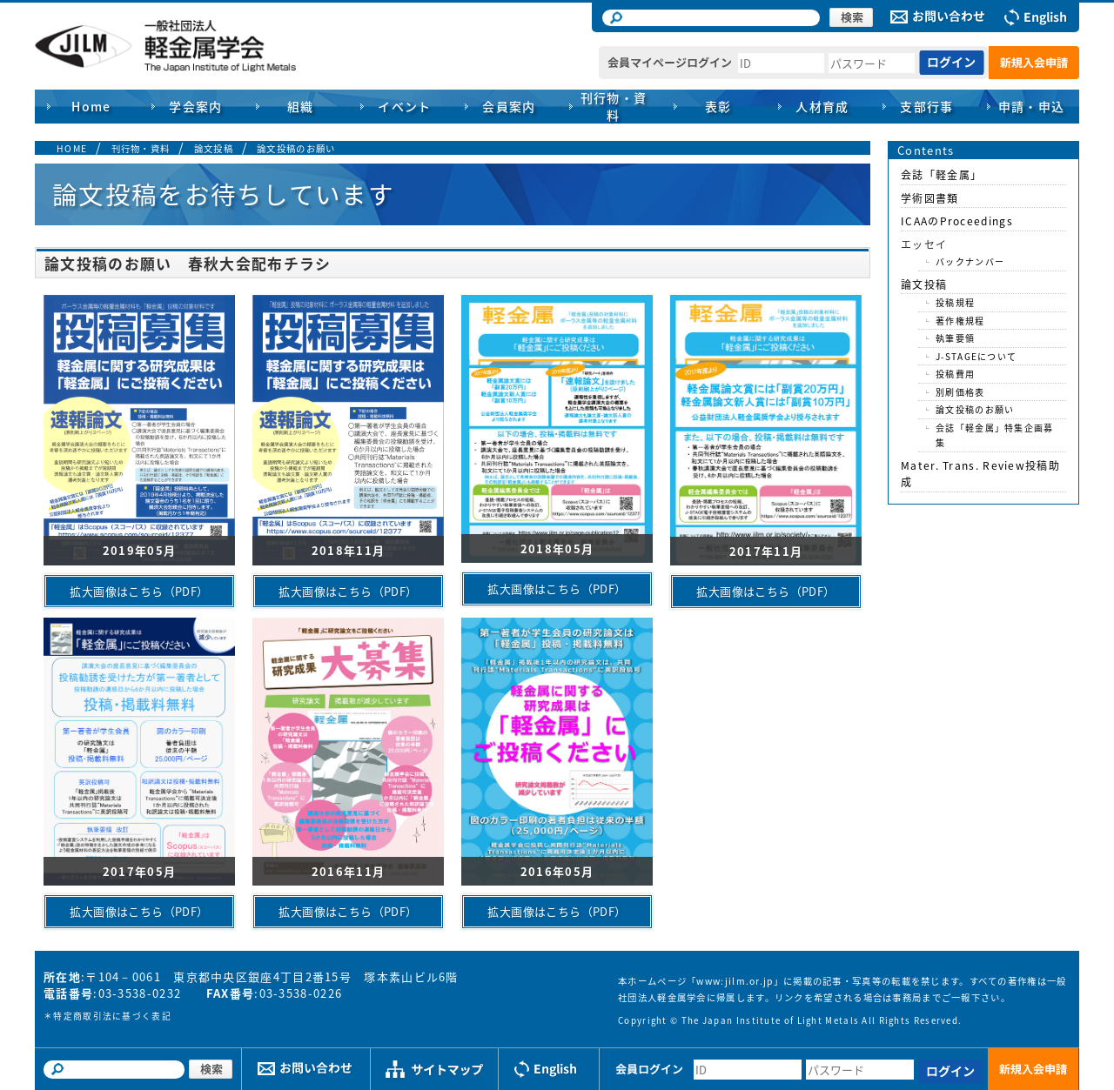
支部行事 (927, 106)
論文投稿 (213, 148)
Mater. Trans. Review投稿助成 (980, 474)
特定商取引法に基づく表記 (112, 1016)
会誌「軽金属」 (941, 175)
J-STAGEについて (976, 356)
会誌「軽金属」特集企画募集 (995, 435)
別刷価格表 (960, 391)
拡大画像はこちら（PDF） (139, 591)
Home (91, 106)
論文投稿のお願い (296, 148)
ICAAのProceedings (957, 221)
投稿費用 (955, 373)
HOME (72, 148)
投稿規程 (955, 302)
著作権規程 (960, 320)
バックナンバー (970, 261)
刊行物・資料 (141, 148)
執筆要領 (955, 337)
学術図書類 (930, 198)
